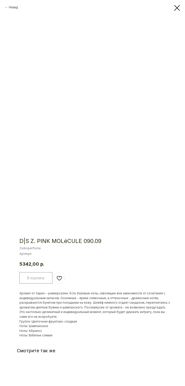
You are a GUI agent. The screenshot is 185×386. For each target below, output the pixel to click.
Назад (13, 7)
